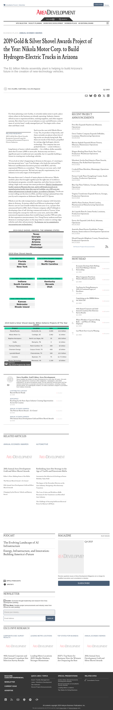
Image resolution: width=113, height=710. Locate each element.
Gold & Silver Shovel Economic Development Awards (68, 680)
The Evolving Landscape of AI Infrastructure (21, 544)
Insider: (25, 601)
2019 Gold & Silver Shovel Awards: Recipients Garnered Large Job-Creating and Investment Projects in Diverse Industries (17, 139)
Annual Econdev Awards (30, 33)
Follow (50, 19)
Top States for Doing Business (67, 690)
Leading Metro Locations (66, 687)
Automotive (42, 444)
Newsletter (10, 682)
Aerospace (14, 398)
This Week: (28, 606)
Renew (106, 5)
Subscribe (98, 4)
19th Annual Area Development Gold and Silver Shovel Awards (32, 418)
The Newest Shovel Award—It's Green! (24, 411)
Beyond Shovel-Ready (17, 393)
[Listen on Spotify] (29, 584)
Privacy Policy (62, 708)
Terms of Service (73, 708)
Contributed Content (18, 391)
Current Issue (11, 686)
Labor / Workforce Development (41, 682)
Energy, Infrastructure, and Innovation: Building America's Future (26, 552)
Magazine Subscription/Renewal (14, 677)
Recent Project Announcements (41, 687)
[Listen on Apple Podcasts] (29, 580)
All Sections (107, 23)
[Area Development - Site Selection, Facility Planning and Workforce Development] (56, 12)
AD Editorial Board (85, 23)
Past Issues (105, 536)
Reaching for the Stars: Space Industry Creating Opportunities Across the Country (31, 402)
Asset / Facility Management (40, 680)
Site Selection (35, 684)
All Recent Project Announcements (84, 246)
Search (63, 19)
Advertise (22, 5)
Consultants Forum (11, 5)
